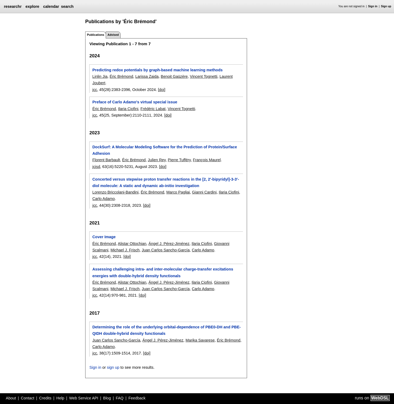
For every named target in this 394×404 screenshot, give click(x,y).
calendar (51, 6)
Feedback (136, 398)
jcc (94, 89)
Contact (27, 398)
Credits (45, 398)
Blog (107, 398)
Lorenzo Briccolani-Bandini (115, 192)
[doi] (161, 89)
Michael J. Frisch (125, 250)
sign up (113, 367)
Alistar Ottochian (132, 243)
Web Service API (83, 398)
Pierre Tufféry (179, 160)
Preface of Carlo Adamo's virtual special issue (134, 102)
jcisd (96, 166)
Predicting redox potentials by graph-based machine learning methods (157, 70)
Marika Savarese (200, 340)
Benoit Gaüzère (174, 76)
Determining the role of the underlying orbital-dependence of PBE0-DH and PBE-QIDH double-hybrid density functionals (166, 330)
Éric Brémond (121, 76)
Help (60, 398)
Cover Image (103, 237)
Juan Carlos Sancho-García (166, 250)
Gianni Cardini (204, 192)
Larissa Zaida (147, 76)
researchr (13, 6)
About (11, 398)
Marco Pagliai (178, 192)
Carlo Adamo (103, 198)
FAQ (120, 398)
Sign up (386, 6)
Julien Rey (157, 160)
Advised (113, 34)
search (67, 6)
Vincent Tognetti (203, 76)
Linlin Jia (99, 76)
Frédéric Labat (153, 109)
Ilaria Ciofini (128, 109)
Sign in (373, 6)
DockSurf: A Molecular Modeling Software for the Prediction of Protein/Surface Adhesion (164, 150)
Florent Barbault (106, 160)
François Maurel (207, 160)
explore (32, 6)
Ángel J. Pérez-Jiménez (168, 243)
